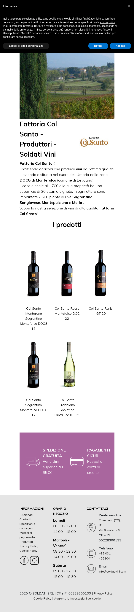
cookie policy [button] (107, 22)
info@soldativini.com (112, 571)
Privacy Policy (29, 546)
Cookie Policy (28, 550)
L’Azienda (26, 515)
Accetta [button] (120, 45)
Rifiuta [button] (98, 45)
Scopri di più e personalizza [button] (26, 45)
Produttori (26, 541)
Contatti (25, 519)
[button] (129, 6)
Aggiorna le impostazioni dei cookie (77, 598)
